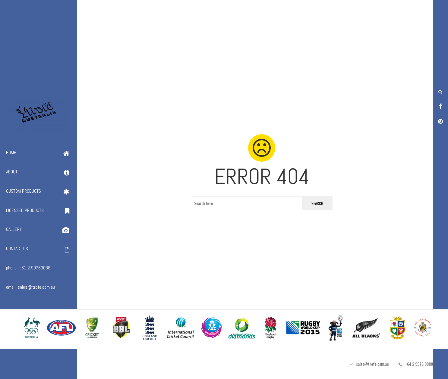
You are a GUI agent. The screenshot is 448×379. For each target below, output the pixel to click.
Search (317, 203)
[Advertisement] (181, 42)
